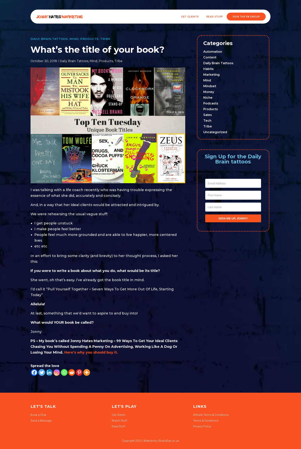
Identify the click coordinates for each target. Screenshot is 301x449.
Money (208, 92)
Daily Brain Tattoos (49, 39)
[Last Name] (233, 207)
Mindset (209, 86)
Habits (208, 69)
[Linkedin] (49, 372)
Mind (74, 39)
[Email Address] (233, 183)
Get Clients (190, 16)
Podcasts (210, 103)
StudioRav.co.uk (168, 440)
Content (209, 57)
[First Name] (233, 195)
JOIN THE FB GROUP (246, 16)
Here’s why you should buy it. (91, 352)
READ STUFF (214, 16)
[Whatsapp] (64, 372)
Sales (207, 115)
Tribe (105, 39)
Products (89, 39)
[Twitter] (41, 372)
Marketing (211, 74)
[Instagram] (56, 372)
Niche (208, 97)
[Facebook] (34, 372)
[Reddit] (71, 372)
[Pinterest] (79, 372)
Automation (212, 51)
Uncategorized (215, 132)
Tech (207, 120)
